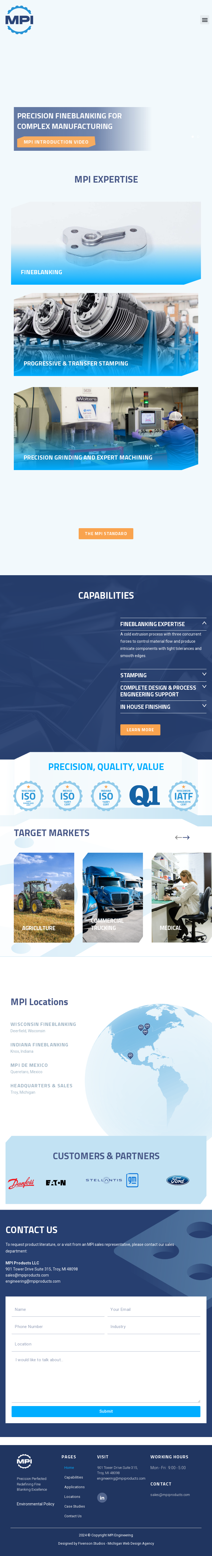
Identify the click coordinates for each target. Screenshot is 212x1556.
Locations (72, 1497)
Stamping (135, 675)
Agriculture (40, 934)
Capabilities (73, 1477)
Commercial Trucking (109, 930)
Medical (172, 934)
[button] (204, 19)
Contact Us (73, 1516)
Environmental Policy (35, 1503)
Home (69, 1468)
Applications (74, 1487)
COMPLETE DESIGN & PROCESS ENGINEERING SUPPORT (152, 694)
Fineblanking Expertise (156, 624)
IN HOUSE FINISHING (148, 713)
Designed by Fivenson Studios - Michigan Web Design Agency (106, 1543)
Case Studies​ (74, 1506)
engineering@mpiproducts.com (33, 1288)
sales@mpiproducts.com (27, 1282)
